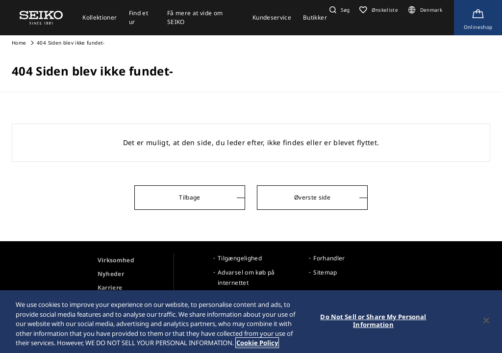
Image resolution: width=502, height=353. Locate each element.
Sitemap (325, 272)
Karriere (110, 287)
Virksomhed (116, 260)
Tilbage (189, 197)
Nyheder (111, 274)
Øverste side (312, 197)
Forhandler (329, 258)
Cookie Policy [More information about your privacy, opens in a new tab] (257, 342)
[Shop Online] (478, 17)
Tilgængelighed (240, 258)
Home (19, 42)
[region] (251, 321)
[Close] (486, 320)
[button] (338, 10)
